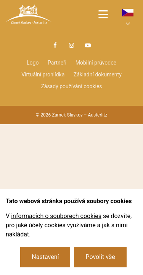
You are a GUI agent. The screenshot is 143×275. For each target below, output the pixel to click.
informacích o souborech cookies (56, 216)
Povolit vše (100, 256)
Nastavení (45, 256)
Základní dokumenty (98, 74)
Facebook (55, 45)
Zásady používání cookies (71, 86)
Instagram (71, 45)
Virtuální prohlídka (42, 74)
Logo (33, 63)
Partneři (57, 63)
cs (127, 12)
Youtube (88, 45)
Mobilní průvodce (96, 63)
